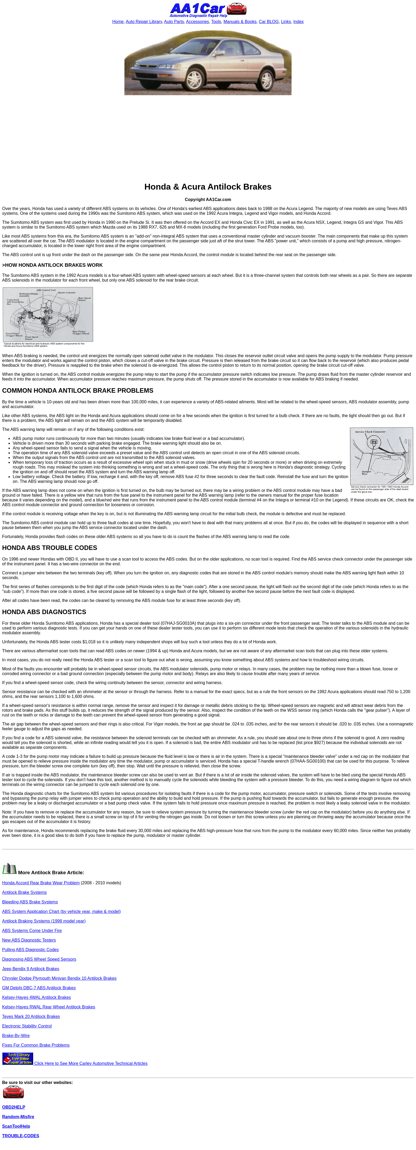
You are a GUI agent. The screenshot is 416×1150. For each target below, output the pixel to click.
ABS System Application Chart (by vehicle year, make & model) (61, 911)
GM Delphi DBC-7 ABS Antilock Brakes (39, 988)
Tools (216, 21)
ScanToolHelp (16, 1126)
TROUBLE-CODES (20, 1136)
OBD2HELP (13, 1107)
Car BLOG (269, 21)
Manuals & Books (240, 21)
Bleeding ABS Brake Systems (30, 902)
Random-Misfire (18, 1116)
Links (286, 21)
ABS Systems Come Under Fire (32, 930)
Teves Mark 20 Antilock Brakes (31, 1016)
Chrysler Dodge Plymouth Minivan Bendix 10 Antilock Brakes (59, 978)
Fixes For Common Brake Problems (36, 1045)
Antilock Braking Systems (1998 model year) (44, 921)
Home (118, 21)
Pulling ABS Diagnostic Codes (30, 949)
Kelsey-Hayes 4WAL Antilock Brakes (36, 997)
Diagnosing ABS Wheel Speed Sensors (39, 959)
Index (298, 21)
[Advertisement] (208, 139)
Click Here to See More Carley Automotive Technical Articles (75, 1063)
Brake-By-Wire (16, 1035)
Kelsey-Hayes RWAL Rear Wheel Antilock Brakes (48, 1007)
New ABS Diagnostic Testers (29, 940)
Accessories (197, 21)
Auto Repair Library (144, 21)
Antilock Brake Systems (24, 892)
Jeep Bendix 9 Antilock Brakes (30, 969)
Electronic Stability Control (27, 1026)
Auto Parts (174, 21)
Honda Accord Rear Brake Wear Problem (41, 883)
